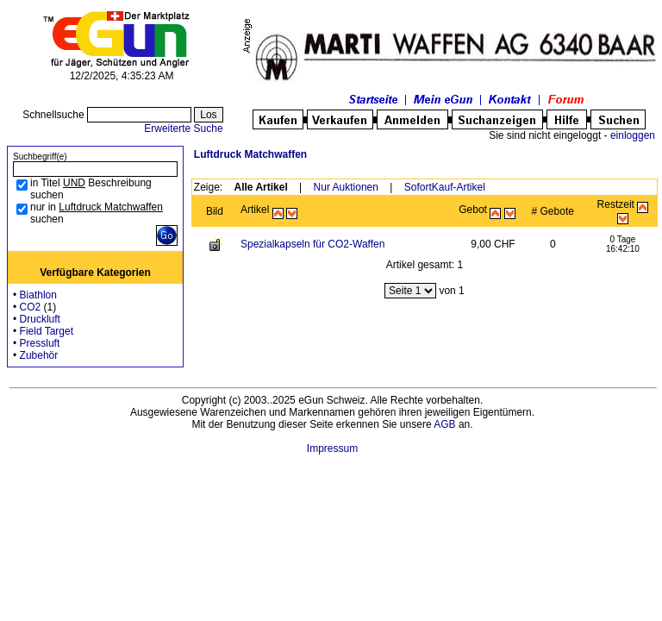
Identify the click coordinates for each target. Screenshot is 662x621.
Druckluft (40, 319)
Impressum (332, 448)
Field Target (46, 331)
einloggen (632, 135)
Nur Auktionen (346, 187)
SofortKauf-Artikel (444, 187)
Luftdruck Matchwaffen (250, 154)
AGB (444, 424)
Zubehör (39, 355)
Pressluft (40, 343)
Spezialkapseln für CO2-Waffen (312, 244)
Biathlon (38, 295)
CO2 (30, 307)
